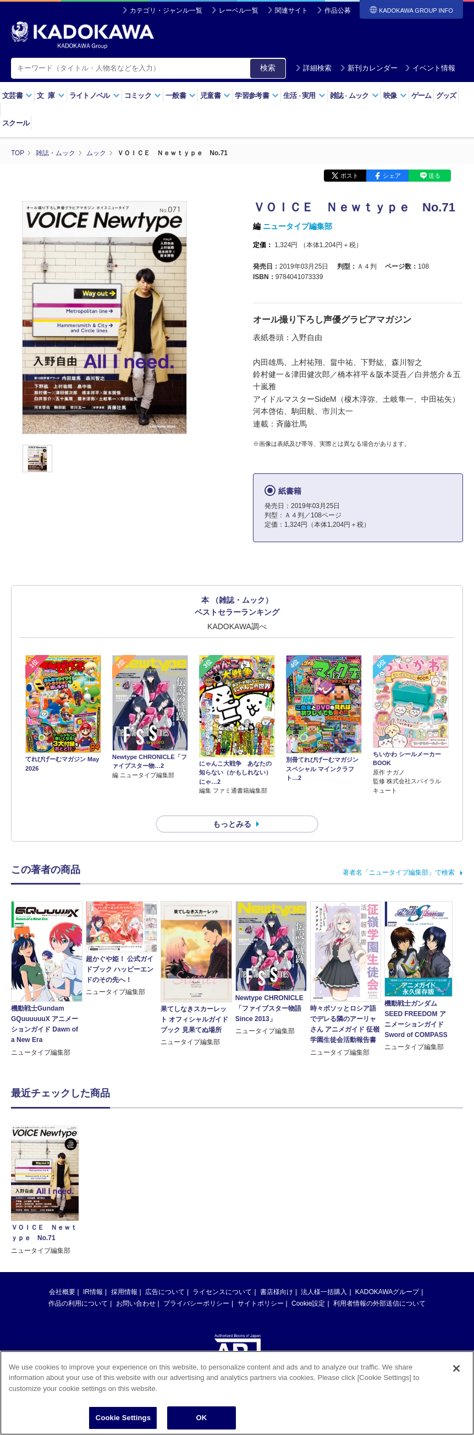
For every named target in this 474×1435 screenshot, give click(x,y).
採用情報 (124, 1272)
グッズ (446, 95)
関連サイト (291, 10)
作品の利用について (78, 1283)
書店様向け (276, 1272)
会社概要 (62, 1272)
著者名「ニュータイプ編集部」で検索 (399, 852)
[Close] (456, 1368)
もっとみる (232, 803)
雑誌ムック (354, 95)
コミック (142, 95)
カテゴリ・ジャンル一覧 (166, 10)
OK (201, 1418)
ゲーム (421, 95)
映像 (395, 95)
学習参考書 (257, 95)
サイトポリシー (261, 1283)
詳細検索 (313, 68)
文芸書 (17, 95)
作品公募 (337, 10)
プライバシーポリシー (196, 1283)
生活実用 (304, 95)
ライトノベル (94, 95)
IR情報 (93, 1272)
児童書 (215, 95)
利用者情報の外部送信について (379, 1283)
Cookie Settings (123, 1418)
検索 (267, 67)
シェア (392, 175)
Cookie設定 (308, 1283)
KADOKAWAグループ (387, 1272)
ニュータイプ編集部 (297, 225)
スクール (15, 123)
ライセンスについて (222, 1272)
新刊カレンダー (369, 68)
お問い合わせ (136, 1283)
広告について (165, 1272)
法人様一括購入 (324, 1272)
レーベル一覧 (238, 10)
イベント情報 (430, 68)
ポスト (349, 175)
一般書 (181, 95)
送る (434, 175)
